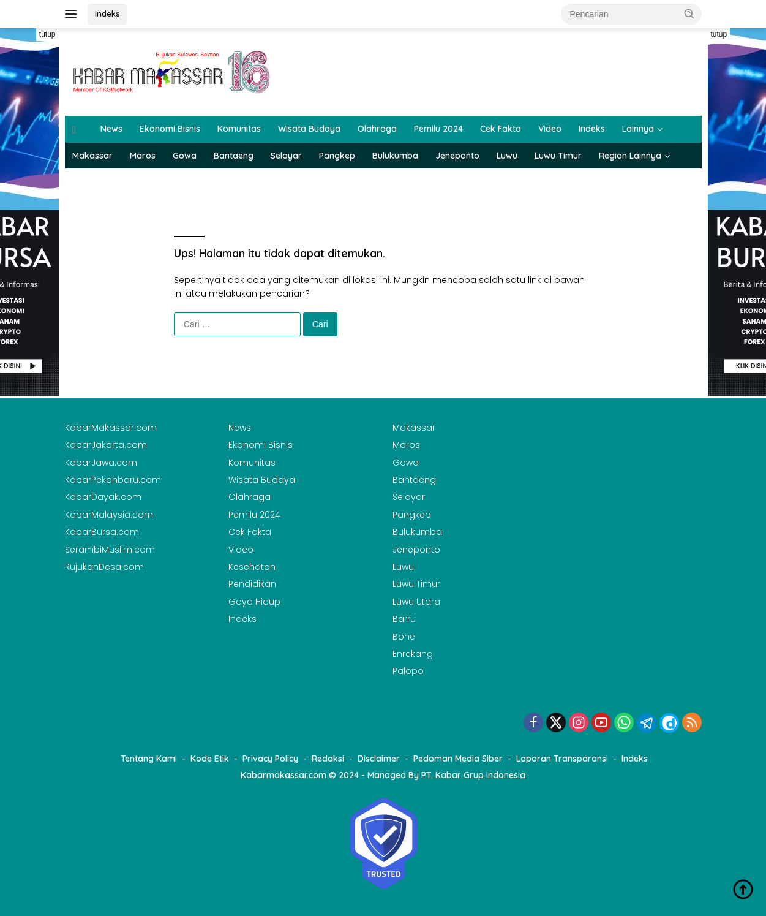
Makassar (92, 155)
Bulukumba (395, 155)
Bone (403, 636)
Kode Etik (209, 758)
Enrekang (412, 654)
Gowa (185, 155)
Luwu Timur (558, 155)
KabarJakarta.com (106, 445)
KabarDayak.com (103, 497)
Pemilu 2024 (438, 128)
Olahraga (377, 128)
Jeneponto (457, 155)
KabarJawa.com (101, 462)
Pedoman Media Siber (458, 758)
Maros (143, 155)
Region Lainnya (630, 155)
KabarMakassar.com (111, 428)
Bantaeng (233, 155)
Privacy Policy (270, 758)
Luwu (507, 155)
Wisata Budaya (309, 128)
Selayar (286, 155)
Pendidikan (252, 584)
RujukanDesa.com (104, 567)
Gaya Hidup (254, 602)
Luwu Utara (416, 602)
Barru (404, 619)
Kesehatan (252, 567)
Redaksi (328, 758)
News (111, 128)
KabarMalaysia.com (109, 515)
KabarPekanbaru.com (113, 480)
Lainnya (638, 128)
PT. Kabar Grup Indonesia (473, 775)
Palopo (408, 671)
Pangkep (337, 155)
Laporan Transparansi (562, 758)
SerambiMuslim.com (110, 549)
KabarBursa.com (102, 532)
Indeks (107, 13)
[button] (689, 13)
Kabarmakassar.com (283, 775)
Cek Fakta (500, 128)
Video (549, 128)
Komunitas (239, 128)
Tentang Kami (149, 758)
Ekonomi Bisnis (170, 128)
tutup (47, 34)
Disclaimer (379, 758)
